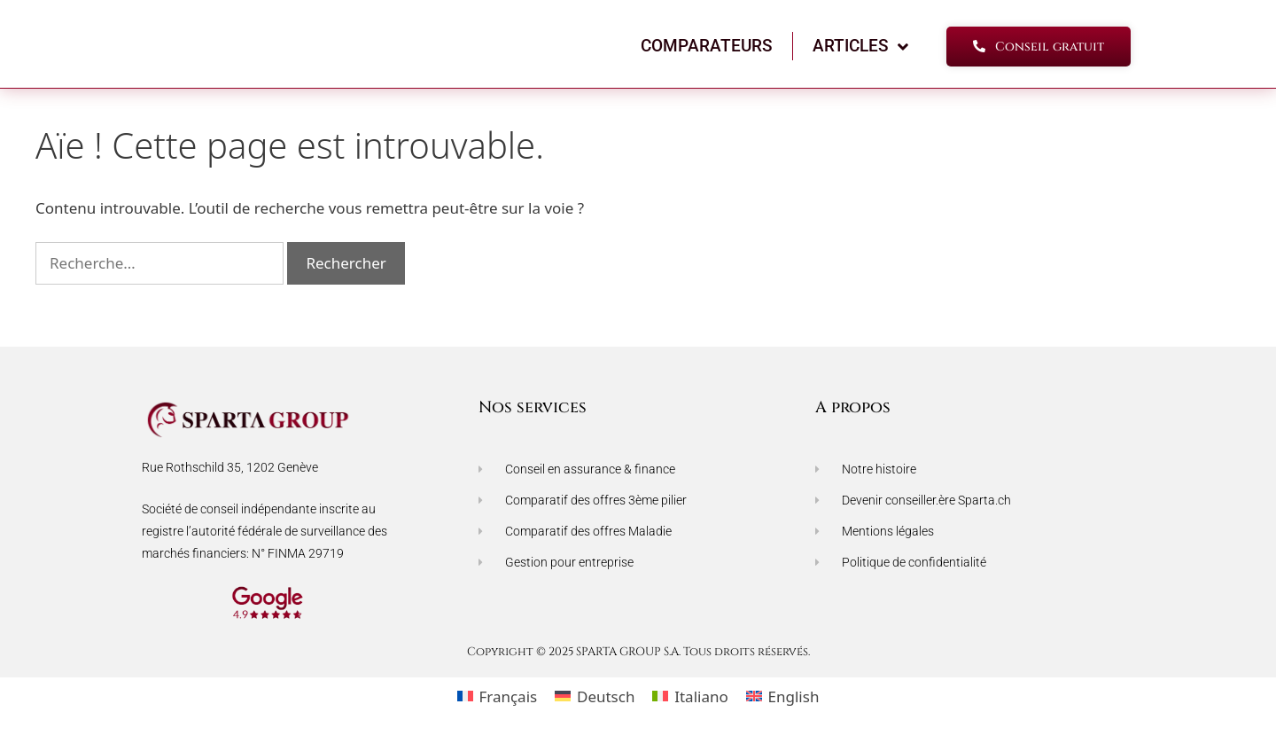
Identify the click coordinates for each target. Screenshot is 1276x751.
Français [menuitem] (507, 704)
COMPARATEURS (707, 53)
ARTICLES (860, 54)
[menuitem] (497, 704)
